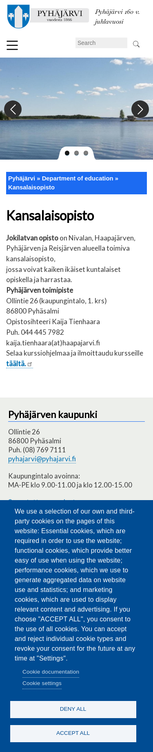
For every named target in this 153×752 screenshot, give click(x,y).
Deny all (73, 709)
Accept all (73, 733)
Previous (13, 109)
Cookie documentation (50, 672)
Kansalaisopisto (31, 187)
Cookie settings (42, 683)
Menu (12, 45)
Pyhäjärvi (21, 178)
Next (140, 109)
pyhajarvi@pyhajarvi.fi (42, 458)
